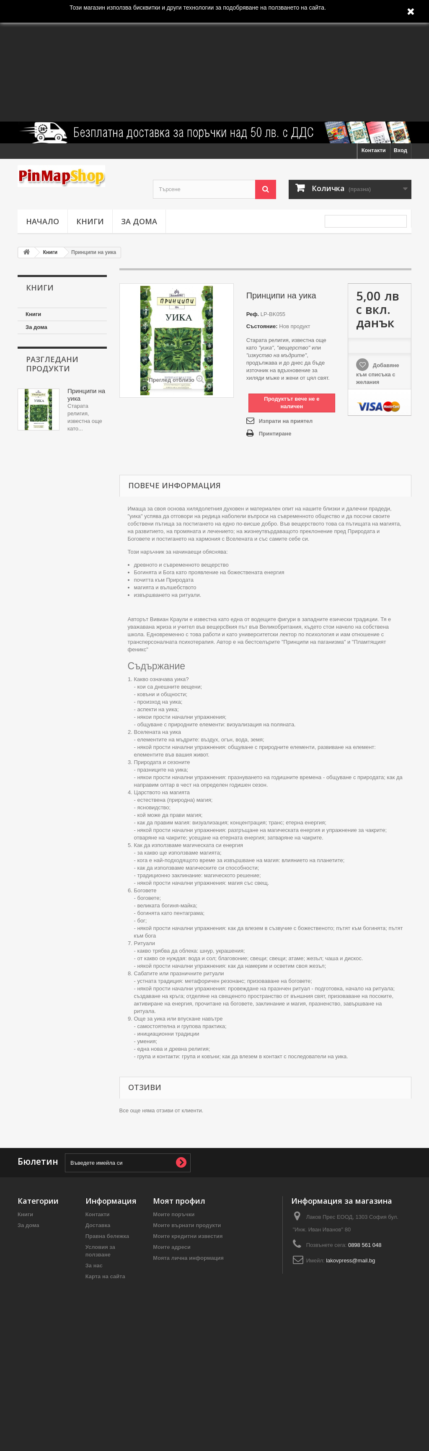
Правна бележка (107, 1236)
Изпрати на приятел (286, 421)
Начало (42, 221)
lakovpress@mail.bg (350, 1260)
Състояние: (262, 326)
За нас (94, 1265)
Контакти (374, 150)
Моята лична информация (188, 1258)
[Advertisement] (214, 60)
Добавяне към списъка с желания (377, 373)
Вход (400, 150)
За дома (139, 221)
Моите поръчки (173, 1214)
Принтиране (275, 433)
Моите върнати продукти (187, 1225)
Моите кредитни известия (187, 1236)
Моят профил (179, 1201)
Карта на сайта (105, 1276)
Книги (90, 221)
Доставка (98, 1225)
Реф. (252, 314)
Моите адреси (172, 1247)
